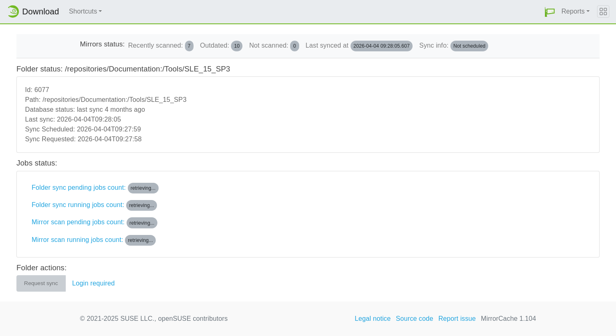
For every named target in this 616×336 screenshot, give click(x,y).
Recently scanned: (161, 46)
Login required (93, 283)
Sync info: (453, 46)
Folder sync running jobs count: (94, 205)
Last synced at (359, 46)
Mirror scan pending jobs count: (94, 222)
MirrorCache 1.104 (508, 318)
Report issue (457, 318)
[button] (550, 11)
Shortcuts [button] (83, 11)
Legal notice (373, 318)
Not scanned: (274, 46)
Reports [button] (573, 11)
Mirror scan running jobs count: (94, 240)
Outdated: (221, 46)
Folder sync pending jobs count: (95, 188)
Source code (414, 318)
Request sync (41, 283)
